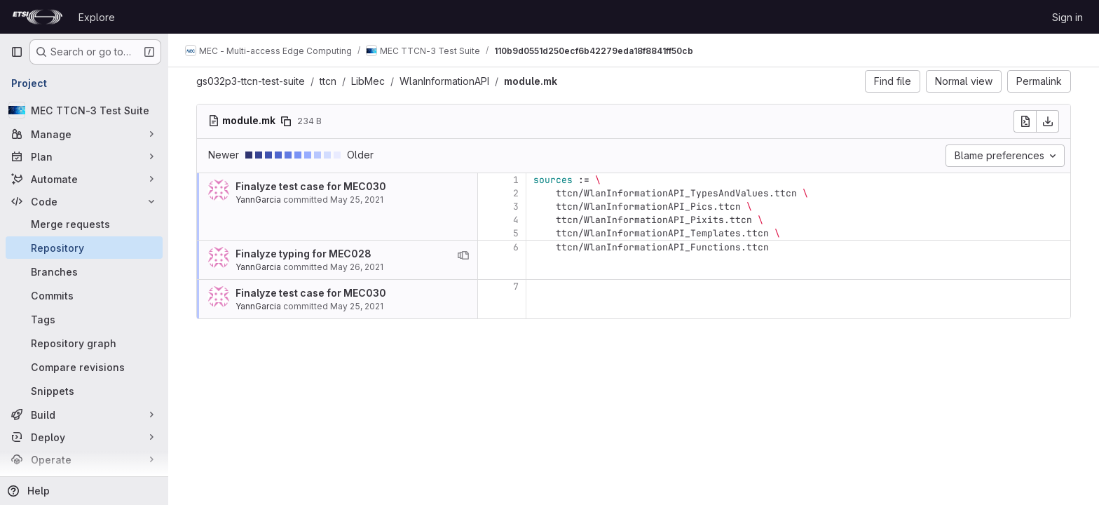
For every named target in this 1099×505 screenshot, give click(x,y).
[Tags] (84, 319)
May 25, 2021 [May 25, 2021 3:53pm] (356, 199)
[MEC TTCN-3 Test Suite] (84, 110)
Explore (96, 17)
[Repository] (84, 247)
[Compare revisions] (84, 367)
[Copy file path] (286, 121)
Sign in (1067, 17)
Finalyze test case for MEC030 (310, 186)
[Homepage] (37, 17)
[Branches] (84, 271)
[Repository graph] (84, 343)
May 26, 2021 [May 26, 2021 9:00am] (356, 267)
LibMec (368, 81)
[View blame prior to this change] (463, 255)
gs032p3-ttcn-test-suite (250, 81)
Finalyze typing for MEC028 (303, 254)
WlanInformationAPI (444, 81)
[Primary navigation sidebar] (17, 52)
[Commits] (84, 295)
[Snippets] (84, 390)
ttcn (328, 81)
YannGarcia (258, 199)
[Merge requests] (84, 224)
